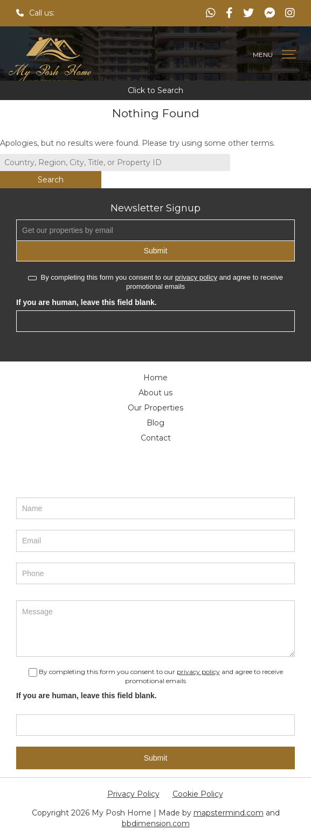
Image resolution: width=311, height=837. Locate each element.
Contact (156, 438)
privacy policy (196, 277)
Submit (156, 250)
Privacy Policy (133, 794)
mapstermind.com (228, 813)
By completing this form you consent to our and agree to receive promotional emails (155, 281)
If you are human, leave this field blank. (86, 302)
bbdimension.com (156, 823)
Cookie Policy (197, 794)
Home (155, 377)
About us (155, 393)
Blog (155, 423)
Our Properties (155, 408)
